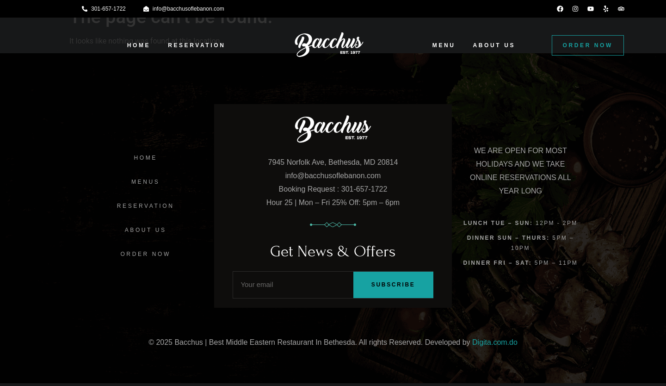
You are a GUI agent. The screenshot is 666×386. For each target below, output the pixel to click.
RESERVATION (196, 45)
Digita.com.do (495, 345)
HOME (138, 45)
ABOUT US (494, 45)
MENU (444, 45)
